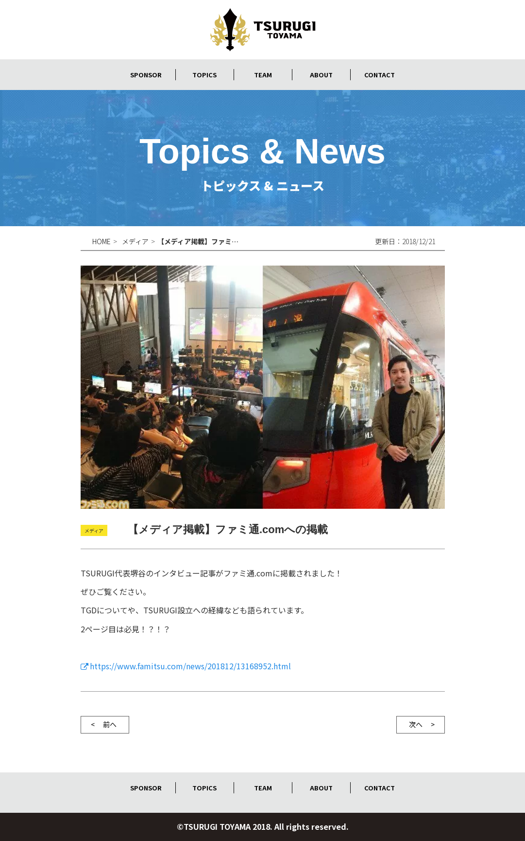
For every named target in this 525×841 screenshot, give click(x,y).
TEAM (263, 74)
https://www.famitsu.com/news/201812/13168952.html (190, 666)
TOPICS (204, 74)
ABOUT (321, 74)
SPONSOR (146, 74)
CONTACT (379, 74)
